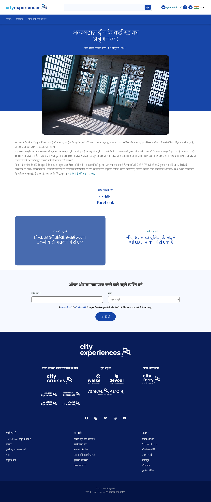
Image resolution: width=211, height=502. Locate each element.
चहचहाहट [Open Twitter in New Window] (105, 418)
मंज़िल (9, 19)
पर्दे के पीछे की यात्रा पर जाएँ (81, 173)
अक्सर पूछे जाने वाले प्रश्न (84, 439)
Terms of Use (149, 444)
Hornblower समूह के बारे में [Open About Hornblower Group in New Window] (18, 439)
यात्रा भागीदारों (80, 465)
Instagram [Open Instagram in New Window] (95, 418)
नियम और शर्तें (148, 439)
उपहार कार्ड (147, 454)
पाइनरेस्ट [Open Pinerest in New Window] (115, 418)
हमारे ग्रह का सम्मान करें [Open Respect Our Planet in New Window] (16, 449)
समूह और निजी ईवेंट (38, 19)
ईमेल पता (35, 293)
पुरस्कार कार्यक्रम (81, 460)
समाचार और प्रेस (81, 449)
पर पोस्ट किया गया (105, 48)
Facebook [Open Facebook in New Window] (86, 418)
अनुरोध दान (11, 460)
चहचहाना (105, 196)
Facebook (105, 202)
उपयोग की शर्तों (66, 307)
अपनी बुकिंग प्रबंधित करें (84, 454)
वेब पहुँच (145, 460)
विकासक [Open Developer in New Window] (146, 465)
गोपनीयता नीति (80, 307)
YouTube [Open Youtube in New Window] (124, 418)
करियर (9, 444)
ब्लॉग (8, 454)
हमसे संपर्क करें (80, 444)
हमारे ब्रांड (20, 19)
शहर (110, 293)
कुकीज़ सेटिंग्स (148, 470)
